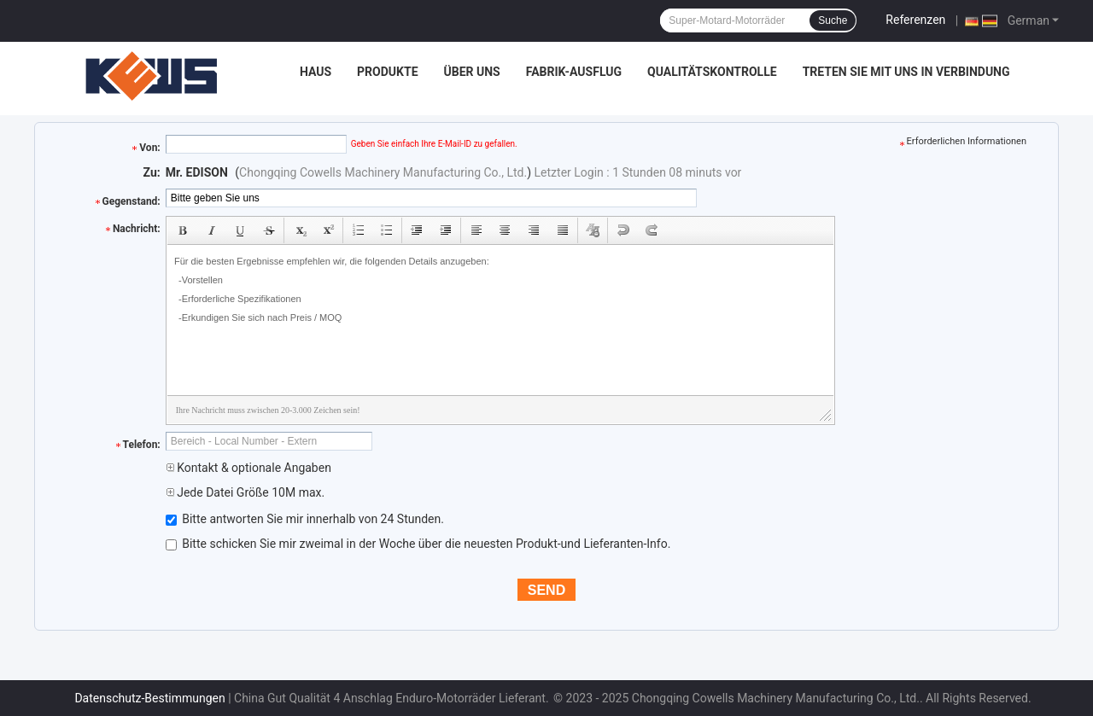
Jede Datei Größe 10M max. (245, 492)
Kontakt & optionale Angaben (248, 467)
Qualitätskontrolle (712, 72)
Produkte (387, 72)
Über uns (472, 72)
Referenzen (915, 19)
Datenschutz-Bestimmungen (149, 698)
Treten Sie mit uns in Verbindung (906, 72)
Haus (315, 72)
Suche (832, 20)
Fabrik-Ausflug (574, 72)
